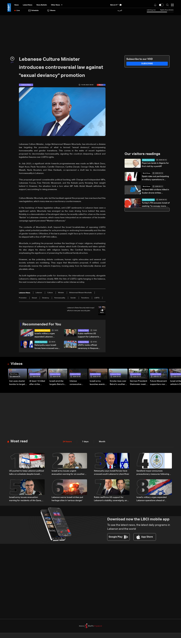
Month (102, 442)
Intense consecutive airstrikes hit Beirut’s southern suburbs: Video (78, 383)
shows (51, 10)
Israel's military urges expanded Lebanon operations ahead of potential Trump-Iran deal (47, 336)
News (16, 5)
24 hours (67, 442)
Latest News (27, 5)
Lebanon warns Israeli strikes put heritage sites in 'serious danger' (67, 499)
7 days (85, 442)
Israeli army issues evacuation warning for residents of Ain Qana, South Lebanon (25, 500)
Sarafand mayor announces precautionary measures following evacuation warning (152, 473)
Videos (17, 364)
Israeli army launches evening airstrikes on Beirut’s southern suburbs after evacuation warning (98, 383)
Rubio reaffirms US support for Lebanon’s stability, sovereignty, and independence (90, 336)
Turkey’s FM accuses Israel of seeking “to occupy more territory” (156, 205)
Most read (19, 442)
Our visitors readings (143, 154)
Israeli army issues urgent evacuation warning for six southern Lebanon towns (69, 473)
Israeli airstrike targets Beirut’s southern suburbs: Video (58, 383)
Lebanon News (83, 330)
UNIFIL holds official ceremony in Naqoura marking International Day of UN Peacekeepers (90, 347)
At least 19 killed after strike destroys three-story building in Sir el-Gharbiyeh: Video (37, 383)
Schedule (34, 10)
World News (146, 173)
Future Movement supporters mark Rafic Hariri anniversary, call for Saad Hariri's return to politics (158, 383)
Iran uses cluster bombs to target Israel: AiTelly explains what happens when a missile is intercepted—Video (17, 383)
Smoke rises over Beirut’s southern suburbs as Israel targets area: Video (118, 383)
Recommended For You (42, 324)
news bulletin (41, 5)
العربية (120, 10)
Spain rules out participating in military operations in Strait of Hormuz (155, 178)
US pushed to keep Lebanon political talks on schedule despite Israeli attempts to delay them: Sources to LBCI (26, 473)
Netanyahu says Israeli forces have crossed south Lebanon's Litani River (47, 347)
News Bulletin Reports (42, 330)
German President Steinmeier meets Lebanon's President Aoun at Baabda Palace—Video (138, 383)
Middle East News (41, 342)
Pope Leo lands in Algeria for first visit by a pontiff (155, 165)
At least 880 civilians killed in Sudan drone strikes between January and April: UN (155, 192)
